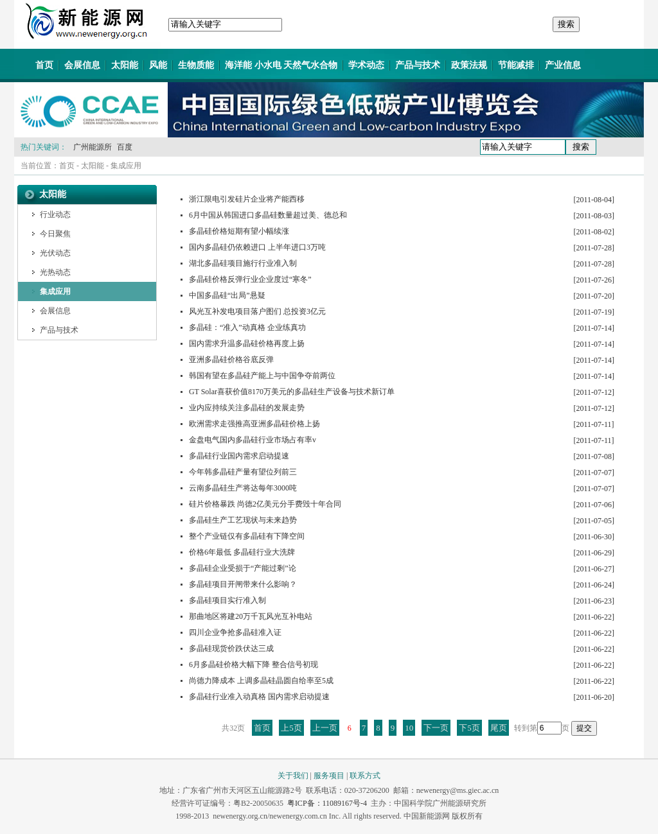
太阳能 (124, 65)
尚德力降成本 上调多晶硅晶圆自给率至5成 (261, 680)
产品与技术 (417, 65)
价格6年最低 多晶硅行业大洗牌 (242, 552)
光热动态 (55, 272)
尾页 (498, 728)
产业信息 (563, 65)
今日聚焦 (55, 233)
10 (409, 728)
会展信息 (82, 65)
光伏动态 (55, 252)
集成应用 (126, 165)
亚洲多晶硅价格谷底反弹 (231, 359)
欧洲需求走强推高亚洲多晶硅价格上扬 (254, 423)
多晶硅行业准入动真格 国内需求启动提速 (259, 696)
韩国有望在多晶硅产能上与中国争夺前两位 (262, 375)
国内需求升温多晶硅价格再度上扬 (247, 343)
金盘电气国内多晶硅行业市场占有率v (252, 439)
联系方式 (365, 775)
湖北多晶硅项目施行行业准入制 (243, 263)
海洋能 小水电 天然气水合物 (281, 65)
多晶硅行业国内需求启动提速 (239, 455)
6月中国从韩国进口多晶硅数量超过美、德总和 (268, 215)
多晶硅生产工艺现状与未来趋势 (243, 520)
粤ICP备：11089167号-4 (327, 803)
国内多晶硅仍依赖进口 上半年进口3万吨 (257, 247)
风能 (158, 65)
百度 (124, 147)
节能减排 (516, 65)
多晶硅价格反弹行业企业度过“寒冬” (250, 279)
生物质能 (196, 65)
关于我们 (293, 775)
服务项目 (329, 775)
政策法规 (469, 65)
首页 (44, 65)
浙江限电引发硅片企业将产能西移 (247, 199)
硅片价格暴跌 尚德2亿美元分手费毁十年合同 (265, 504)
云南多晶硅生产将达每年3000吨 (243, 487)
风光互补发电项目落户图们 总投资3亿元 (257, 311)
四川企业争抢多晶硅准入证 (235, 632)
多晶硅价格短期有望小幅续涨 (239, 231)
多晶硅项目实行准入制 (227, 600)
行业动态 (55, 214)
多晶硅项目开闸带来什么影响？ (243, 584)
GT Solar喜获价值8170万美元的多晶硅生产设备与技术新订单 (292, 391)
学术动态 (366, 65)
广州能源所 (92, 147)
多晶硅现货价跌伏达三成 (231, 648)
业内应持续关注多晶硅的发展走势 (247, 407)
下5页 (469, 728)
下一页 (436, 728)
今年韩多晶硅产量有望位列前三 (243, 471)
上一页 (324, 728)
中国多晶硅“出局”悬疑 (227, 295)
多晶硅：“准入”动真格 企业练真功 (247, 327)
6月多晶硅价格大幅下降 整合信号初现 (253, 664)
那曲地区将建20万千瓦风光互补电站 (250, 616)
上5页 (291, 728)
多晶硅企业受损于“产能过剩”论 (242, 568)
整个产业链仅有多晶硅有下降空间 (247, 536)
